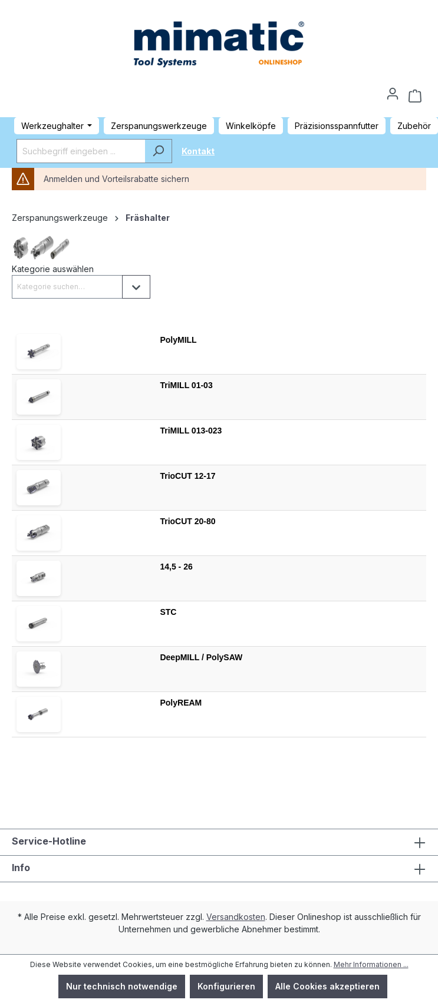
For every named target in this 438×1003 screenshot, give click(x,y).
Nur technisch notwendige (121, 986)
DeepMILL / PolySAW (201, 657)
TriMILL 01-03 (186, 385)
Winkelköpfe (251, 126)
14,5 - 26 (176, 566)
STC (168, 612)
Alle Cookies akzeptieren (327, 986)
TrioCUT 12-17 (187, 476)
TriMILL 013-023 (191, 430)
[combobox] (67, 287)
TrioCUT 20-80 (187, 521)
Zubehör (414, 126)
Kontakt (198, 151)
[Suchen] (158, 151)
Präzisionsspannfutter (336, 126)
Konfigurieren (226, 986)
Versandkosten (235, 917)
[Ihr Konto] (392, 90)
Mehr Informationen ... (371, 964)
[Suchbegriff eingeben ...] (81, 151)
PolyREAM (181, 702)
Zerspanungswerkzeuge (159, 126)
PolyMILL (178, 340)
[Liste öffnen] (136, 287)
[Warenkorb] (415, 96)
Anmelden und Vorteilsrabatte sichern (116, 179)
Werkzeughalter (52, 126)
